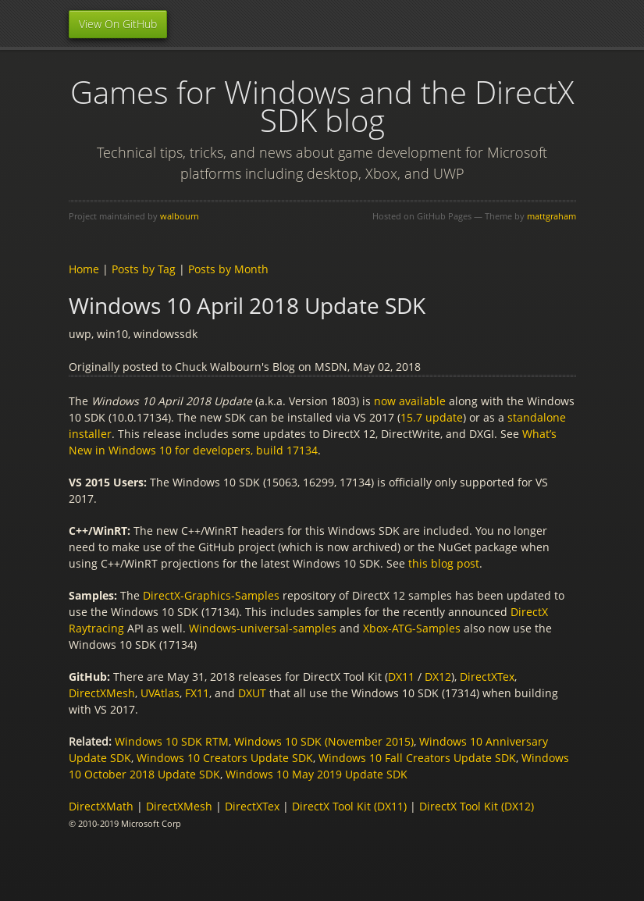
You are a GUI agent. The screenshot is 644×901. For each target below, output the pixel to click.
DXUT (252, 693)
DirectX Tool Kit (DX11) (349, 806)
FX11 (197, 693)
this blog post (443, 563)
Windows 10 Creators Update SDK (225, 757)
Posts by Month (228, 269)
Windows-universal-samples (262, 628)
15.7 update (431, 417)
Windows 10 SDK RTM (172, 741)
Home (84, 269)
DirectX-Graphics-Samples (211, 595)
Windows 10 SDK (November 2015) (324, 741)
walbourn (179, 216)
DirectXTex (487, 676)
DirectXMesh (102, 693)
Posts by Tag (144, 269)
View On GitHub (118, 23)
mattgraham (551, 216)
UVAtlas (160, 693)
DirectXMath (101, 806)
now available (410, 401)
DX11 (401, 676)
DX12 (438, 676)
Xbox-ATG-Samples (412, 628)
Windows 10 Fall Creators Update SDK (417, 757)
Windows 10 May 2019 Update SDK (316, 774)
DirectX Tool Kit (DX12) (476, 806)
